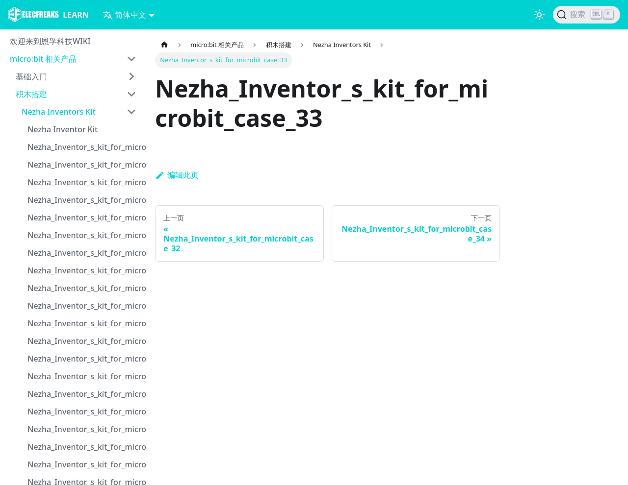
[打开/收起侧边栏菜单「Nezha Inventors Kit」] (131, 112)
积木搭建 (31, 94)
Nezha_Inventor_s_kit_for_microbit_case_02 (84, 164)
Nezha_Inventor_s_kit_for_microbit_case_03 (84, 182)
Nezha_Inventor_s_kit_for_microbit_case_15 (84, 393)
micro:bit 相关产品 (43, 58)
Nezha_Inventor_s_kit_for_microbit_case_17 (84, 429)
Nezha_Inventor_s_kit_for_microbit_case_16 (84, 411)
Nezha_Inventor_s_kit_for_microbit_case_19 (84, 464)
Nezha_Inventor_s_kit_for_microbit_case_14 (84, 376)
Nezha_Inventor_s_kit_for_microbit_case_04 (84, 199)
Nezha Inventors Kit (59, 111)
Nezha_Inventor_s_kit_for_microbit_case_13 (84, 358)
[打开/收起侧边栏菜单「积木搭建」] (131, 94)
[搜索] (586, 15)
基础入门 (31, 76)
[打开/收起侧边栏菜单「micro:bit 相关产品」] (131, 59)
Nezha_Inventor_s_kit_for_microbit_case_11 (84, 323)
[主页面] (164, 44)
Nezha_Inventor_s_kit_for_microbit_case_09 (84, 288)
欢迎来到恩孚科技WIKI (50, 41)
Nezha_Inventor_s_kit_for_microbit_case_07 (84, 252)
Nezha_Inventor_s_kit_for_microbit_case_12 (84, 341)
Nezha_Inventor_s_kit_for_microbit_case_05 (84, 217)
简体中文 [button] (124, 14)
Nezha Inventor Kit (62, 129)
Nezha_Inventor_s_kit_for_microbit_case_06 (84, 235)
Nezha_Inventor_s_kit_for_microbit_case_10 (84, 305)
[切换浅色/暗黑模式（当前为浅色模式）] (539, 15)
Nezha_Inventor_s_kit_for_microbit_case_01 (84, 147)
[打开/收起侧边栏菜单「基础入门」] (131, 76)
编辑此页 (177, 175)
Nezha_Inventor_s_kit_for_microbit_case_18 (84, 446)
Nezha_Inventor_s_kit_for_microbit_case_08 (84, 270)
